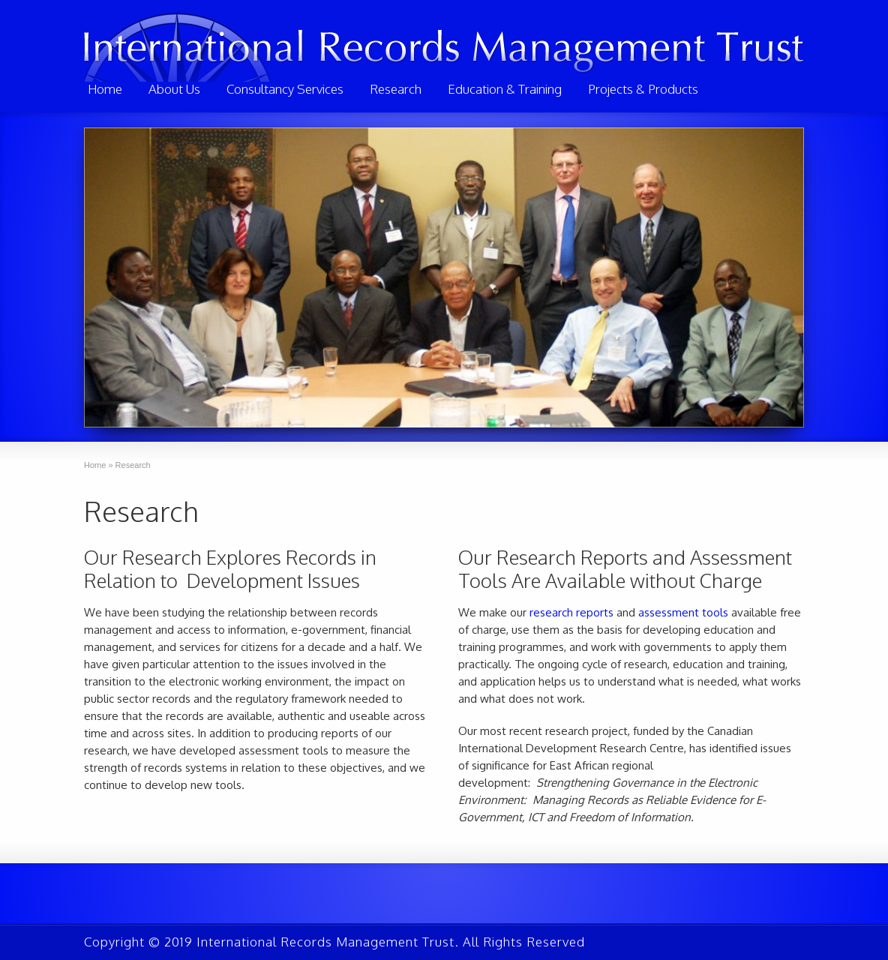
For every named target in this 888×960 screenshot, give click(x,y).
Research (396, 89)
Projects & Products (643, 89)
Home (105, 89)
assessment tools (683, 612)
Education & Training (505, 89)
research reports (572, 612)
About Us (174, 89)
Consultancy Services (285, 89)
